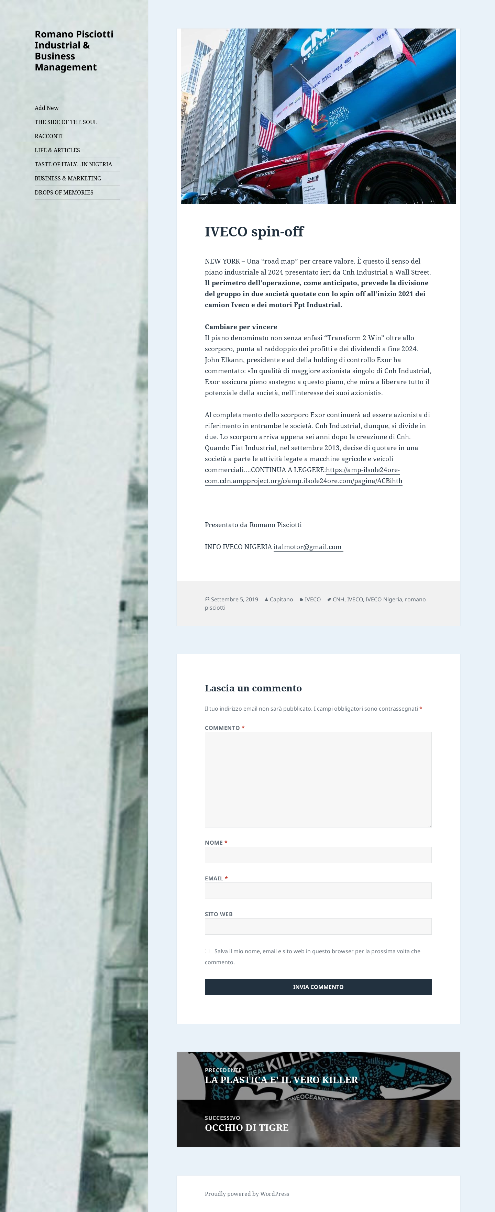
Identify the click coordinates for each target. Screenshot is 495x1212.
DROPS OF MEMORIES (64, 192)
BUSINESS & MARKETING (68, 178)
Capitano (281, 599)
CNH (338, 599)
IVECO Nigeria (384, 599)
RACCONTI (49, 136)
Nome (216, 842)
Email (216, 878)
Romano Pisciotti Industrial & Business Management (74, 50)
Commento (225, 728)
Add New (47, 108)
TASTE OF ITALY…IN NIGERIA (73, 164)
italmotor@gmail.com (308, 546)
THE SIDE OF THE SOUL (66, 122)
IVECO (313, 599)
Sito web (219, 914)
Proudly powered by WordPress (247, 1194)
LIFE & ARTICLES (57, 150)
